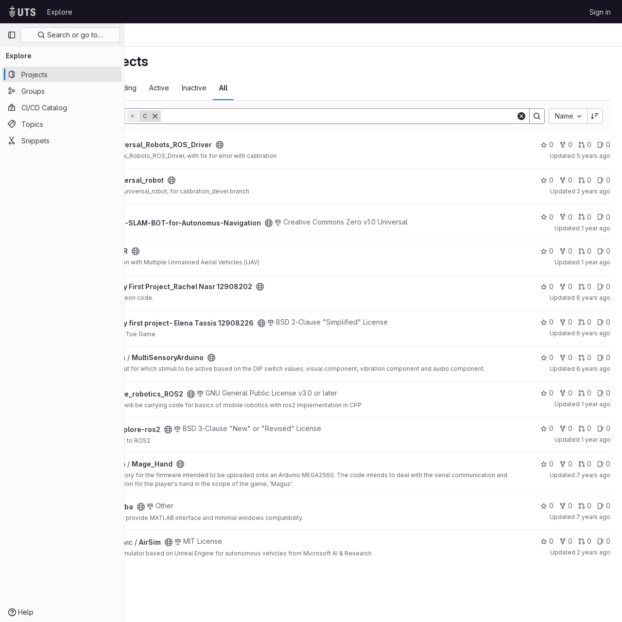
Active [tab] (247, 88)
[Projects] (62, 74)
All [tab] (311, 88)
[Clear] (521, 116)
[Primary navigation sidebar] (11, 35)
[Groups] (62, 91)
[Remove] (243, 116)
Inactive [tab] (282, 88)
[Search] (382, 116)
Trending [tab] (210, 88)
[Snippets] (62, 140)
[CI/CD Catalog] (62, 107)
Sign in (600, 12)
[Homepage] (22, 11)
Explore (59, 12)
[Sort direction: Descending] (595, 116)
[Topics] (62, 124)
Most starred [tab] (162, 88)
